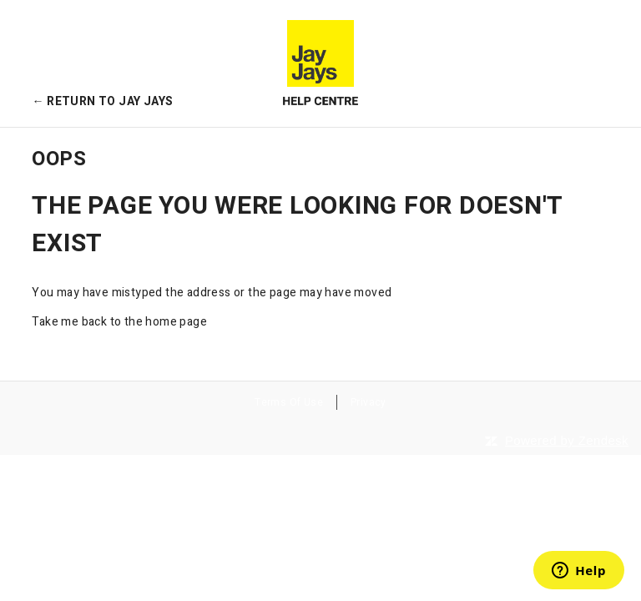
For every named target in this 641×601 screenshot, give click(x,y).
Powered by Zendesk (566, 440)
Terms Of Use (289, 402)
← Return (102, 101)
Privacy (368, 402)
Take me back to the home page (119, 322)
